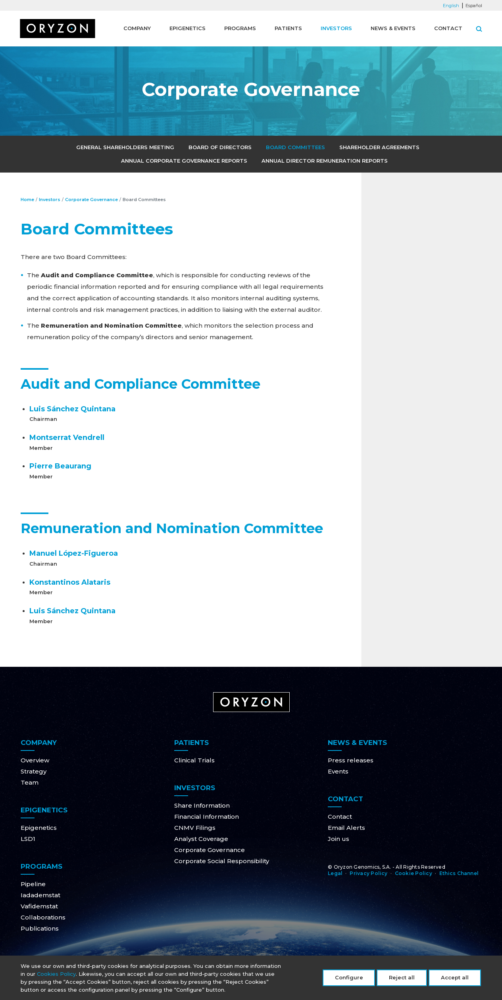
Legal (335, 873)
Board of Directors (220, 147)
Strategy (33, 771)
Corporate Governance (91, 199)
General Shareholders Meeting (125, 147)
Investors (336, 28)
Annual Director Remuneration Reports (325, 160)
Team (29, 782)
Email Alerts (346, 827)
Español (473, 5)
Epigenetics (187, 28)
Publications (40, 928)
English (451, 5)
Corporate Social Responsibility (221, 861)
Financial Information (206, 816)
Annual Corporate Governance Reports (184, 160)
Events (338, 771)
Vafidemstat (39, 906)
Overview (35, 760)
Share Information (202, 805)
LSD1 (28, 839)
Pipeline (33, 884)
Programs (240, 28)
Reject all (402, 979)
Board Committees (295, 147)
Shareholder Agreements (379, 147)
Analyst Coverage (201, 839)
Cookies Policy (56, 975)
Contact (448, 28)
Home (27, 199)
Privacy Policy (368, 873)
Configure (349, 979)
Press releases (350, 760)
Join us (338, 839)
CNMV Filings (194, 827)
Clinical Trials (194, 760)
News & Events (393, 28)
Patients (288, 28)
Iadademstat (40, 895)
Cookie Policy (413, 873)
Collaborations (43, 917)
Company (137, 28)
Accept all (455, 979)
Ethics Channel (459, 873)
